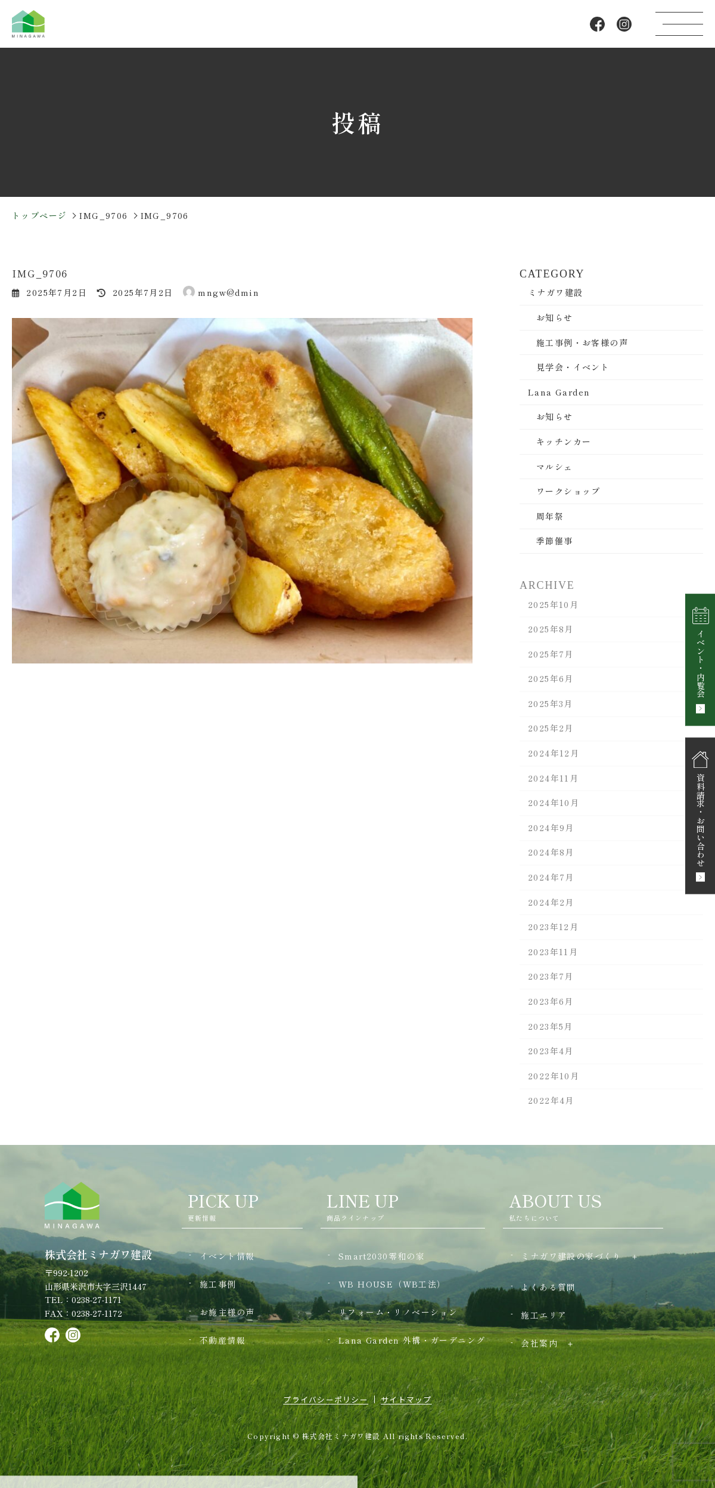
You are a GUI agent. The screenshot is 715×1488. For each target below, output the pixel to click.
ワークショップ (568, 492)
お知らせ (554, 318)
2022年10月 (553, 1082)
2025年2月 (551, 735)
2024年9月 (551, 834)
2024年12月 (553, 760)
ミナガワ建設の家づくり (571, 1256)
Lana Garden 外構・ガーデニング (411, 1340)
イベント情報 (227, 1256)
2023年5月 (550, 1033)
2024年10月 (553, 810)
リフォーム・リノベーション (398, 1312)
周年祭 (550, 516)
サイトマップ (406, 1399)
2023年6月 (551, 1008)
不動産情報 (222, 1340)
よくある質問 (548, 1287)
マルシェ (554, 467)
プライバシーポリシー (325, 1399)
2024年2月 (551, 909)
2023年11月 (553, 958)
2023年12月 (553, 934)
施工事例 (218, 1284)
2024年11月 (553, 785)
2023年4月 (551, 1058)
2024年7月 (551, 884)
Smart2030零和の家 (381, 1256)
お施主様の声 (227, 1312)
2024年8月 (551, 859)
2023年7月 (551, 983)
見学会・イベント (573, 367)
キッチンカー (563, 442)
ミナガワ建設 (555, 293)
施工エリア (544, 1315)
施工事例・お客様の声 (582, 342)
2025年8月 (551, 636)
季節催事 (554, 541)
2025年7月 (551, 660)
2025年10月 (553, 611)
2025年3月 (550, 710)
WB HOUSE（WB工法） (392, 1284)
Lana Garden (559, 392)
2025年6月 (551, 685)
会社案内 (539, 1343)
